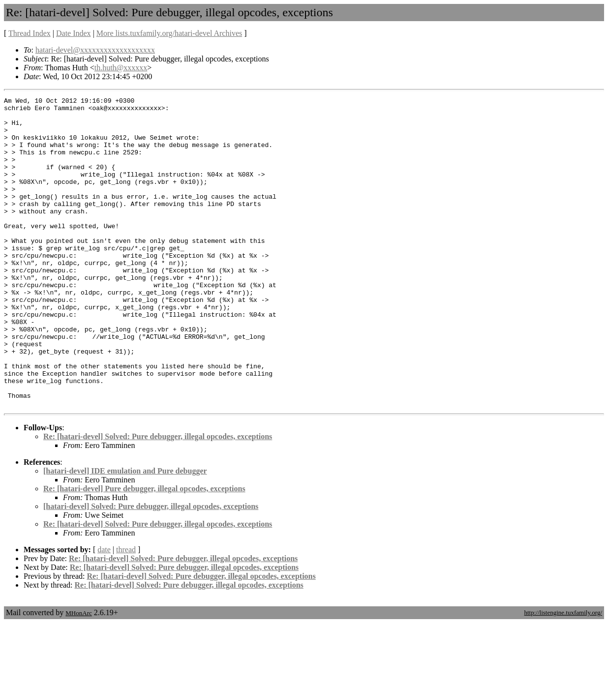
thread (126, 611)
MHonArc (78, 675)
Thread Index (29, 33)
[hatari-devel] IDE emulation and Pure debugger (125, 533)
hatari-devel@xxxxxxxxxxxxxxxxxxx (95, 50)
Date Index (73, 33)
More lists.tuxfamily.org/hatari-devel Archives (169, 33)
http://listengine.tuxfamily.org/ (563, 674)
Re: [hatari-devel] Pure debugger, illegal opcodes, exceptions (144, 550)
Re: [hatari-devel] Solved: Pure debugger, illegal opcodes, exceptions (157, 498)
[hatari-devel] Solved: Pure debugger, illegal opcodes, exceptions (150, 568)
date (104, 611)
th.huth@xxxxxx (121, 67)
